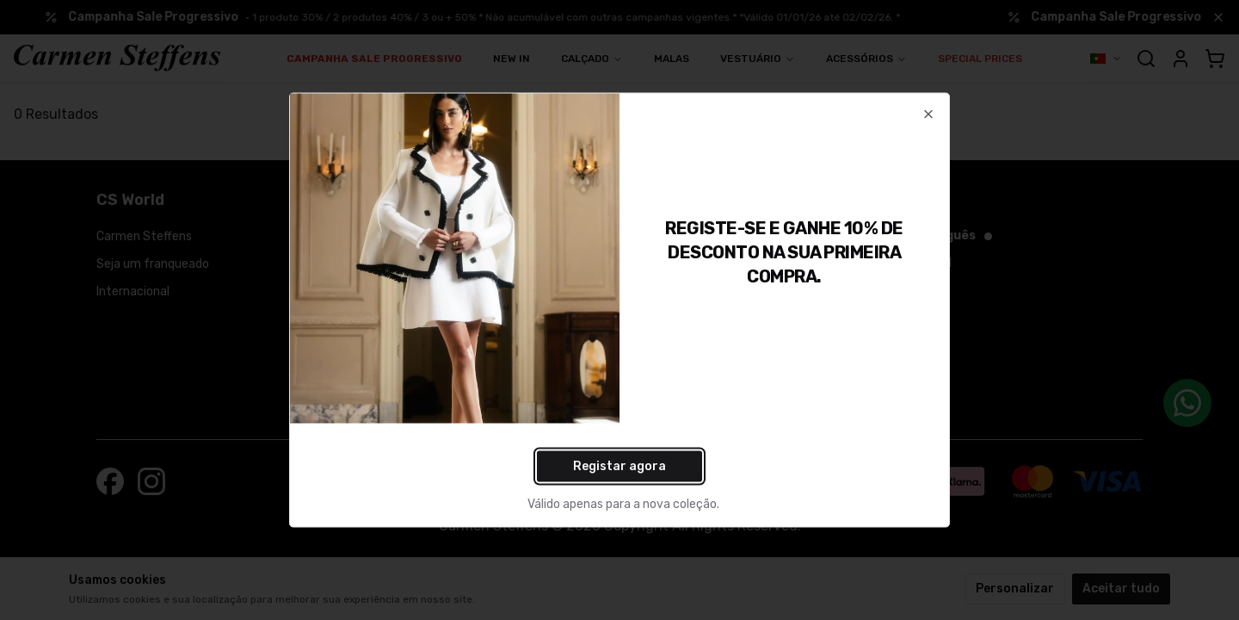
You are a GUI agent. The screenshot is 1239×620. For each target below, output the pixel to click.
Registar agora (619, 466)
